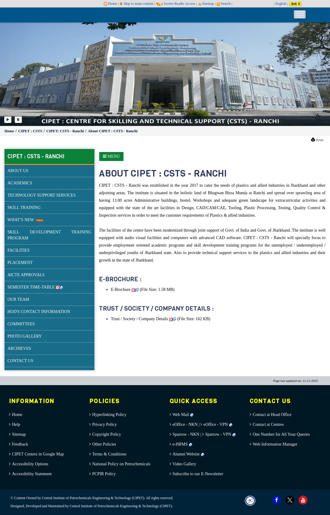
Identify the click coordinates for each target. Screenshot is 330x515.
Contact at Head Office (272, 414)
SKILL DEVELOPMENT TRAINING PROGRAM (49, 235)
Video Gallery (184, 464)
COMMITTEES (21, 324)
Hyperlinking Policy (109, 414)
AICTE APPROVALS (26, 275)
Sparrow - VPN (218, 434)
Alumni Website (188, 454)
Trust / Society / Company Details (143, 319)
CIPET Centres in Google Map (38, 454)
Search (223, 3)
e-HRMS (182, 444)
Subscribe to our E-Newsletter (198, 474)
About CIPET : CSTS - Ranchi (113, 131)
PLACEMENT (20, 262)
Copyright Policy (106, 434)
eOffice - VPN (216, 424)
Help (16, 424)
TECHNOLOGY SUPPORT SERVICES (41, 195)
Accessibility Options (30, 464)
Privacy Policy (104, 424)
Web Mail (183, 414)
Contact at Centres (268, 424)
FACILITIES (18, 250)
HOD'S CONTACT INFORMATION (38, 311)
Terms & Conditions (109, 454)
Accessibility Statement (32, 474)
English (280, 3)
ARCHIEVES (19, 348)
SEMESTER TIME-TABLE (35, 287)
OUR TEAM (18, 299)
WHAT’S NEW (25, 220)
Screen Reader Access (175, 3)
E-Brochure (125, 289)
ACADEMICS (19, 183)
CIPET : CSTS (30, 131)
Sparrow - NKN (186, 434)
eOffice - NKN (185, 424)
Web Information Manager (275, 444)
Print (319, 140)
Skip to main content (136, 3)
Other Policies (104, 444)
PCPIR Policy (104, 474)
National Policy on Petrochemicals (121, 464)
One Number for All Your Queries (281, 434)
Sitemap (206, 3)
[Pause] (18, 119)
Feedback (20, 444)
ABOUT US (17, 170)
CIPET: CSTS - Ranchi (65, 131)
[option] (165, 74)
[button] (16, 74)
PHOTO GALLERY (24, 336)
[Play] (7, 119)
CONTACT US (20, 360)
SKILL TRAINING (23, 207)
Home (110, 3)
